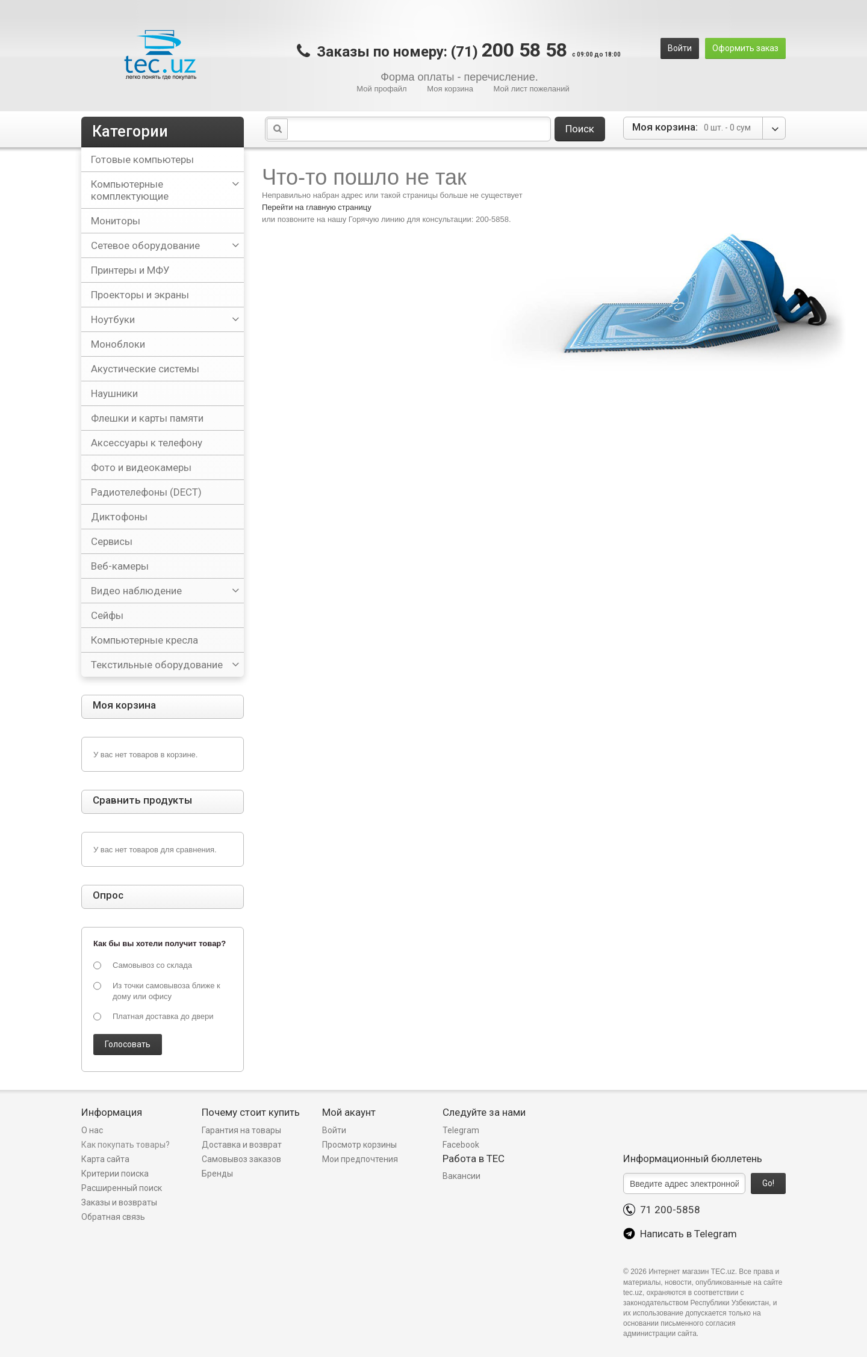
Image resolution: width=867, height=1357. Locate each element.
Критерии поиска (115, 1173)
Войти (680, 48)
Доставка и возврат (242, 1144)
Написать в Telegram (680, 1234)
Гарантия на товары (242, 1130)
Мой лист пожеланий (532, 88)
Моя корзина (450, 88)
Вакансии (461, 1176)
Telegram (461, 1130)
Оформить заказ (745, 48)
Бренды (217, 1173)
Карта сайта (105, 1159)
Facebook (461, 1144)
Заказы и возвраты (119, 1202)
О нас (92, 1130)
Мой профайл (381, 88)
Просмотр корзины (359, 1144)
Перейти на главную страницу (316, 207)
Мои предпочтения (360, 1159)
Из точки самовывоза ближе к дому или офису (166, 991)
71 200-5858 (661, 1210)
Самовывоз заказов (241, 1159)
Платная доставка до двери (163, 1016)
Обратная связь (113, 1217)
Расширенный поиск (121, 1188)
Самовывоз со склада (152, 965)
